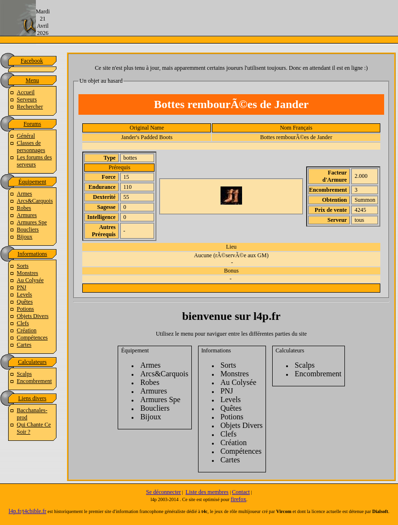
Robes (24, 208)
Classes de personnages (31, 146)
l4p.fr (15, 511)
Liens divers (32, 398)
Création (26, 330)
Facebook (32, 60)
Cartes (24, 344)
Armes (24, 193)
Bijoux (25, 236)
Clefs (23, 323)
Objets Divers (32, 316)
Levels (24, 294)
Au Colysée (30, 280)
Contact (241, 492)
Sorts (23, 265)
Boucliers (28, 229)
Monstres (27, 273)
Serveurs (27, 99)
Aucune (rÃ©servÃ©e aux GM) (231, 255)
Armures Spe (32, 222)
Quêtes (25, 301)
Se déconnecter (163, 492)
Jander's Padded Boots (146, 137)
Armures (27, 215)
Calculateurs (32, 362)
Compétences (32, 337)
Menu (32, 80)
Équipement (32, 181)
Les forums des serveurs (34, 161)
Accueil (25, 92)
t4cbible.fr (34, 511)
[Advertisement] (224, 21)
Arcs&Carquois (35, 200)
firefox (238, 499)
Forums (32, 123)
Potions (25, 309)
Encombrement (34, 381)
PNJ (21, 287)
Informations (32, 254)
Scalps (24, 374)
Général (26, 135)
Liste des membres (207, 492)
